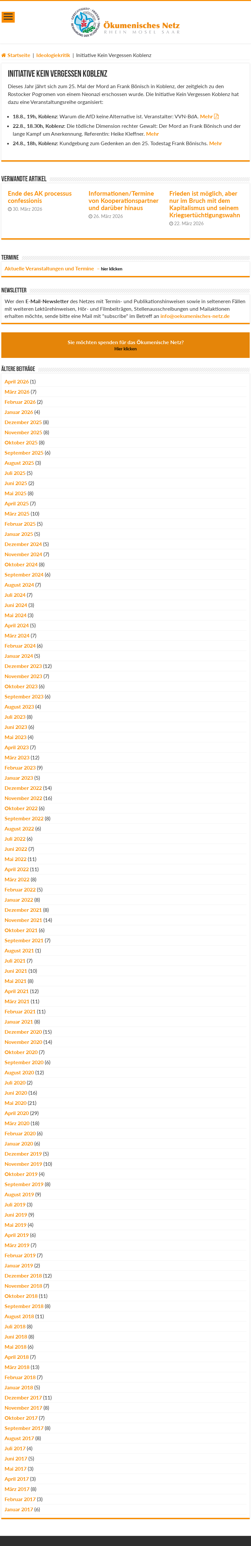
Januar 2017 (19, 1509)
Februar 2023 (20, 767)
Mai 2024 (15, 615)
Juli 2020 (15, 1082)
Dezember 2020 (23, 1031)
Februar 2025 (20, 523)
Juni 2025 (16, 483)
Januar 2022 (19, 899)
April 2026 (17, 381)
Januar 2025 (19, 534)
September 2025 (24, 452)
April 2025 (17, 503)
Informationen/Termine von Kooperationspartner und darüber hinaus (124, 200)
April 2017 (17, 1479)
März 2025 (17, 513)
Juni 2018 (16, 1336)
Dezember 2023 (23, 666)
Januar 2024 (19, 656)
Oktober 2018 (21, 1296)
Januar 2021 (19, 1021)
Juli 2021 (15, 960)
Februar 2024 (20, 645)
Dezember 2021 (23, 910)
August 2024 (19, 584)
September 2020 (24, 1062)
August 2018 (19, 1316)
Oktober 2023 (21, 686)
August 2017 (19, 1438)
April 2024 (17, 625)
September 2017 (24, 1428)
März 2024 (17, 635)
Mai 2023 (15, 737)
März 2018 (17, 1367)
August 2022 (19, 828)
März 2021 (17, 1001)
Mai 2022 (15, 859)
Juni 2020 (16, 1092)
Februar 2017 (20, 1499)
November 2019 (23, 1164)
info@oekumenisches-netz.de (195, 316)
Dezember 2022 (23, 788)
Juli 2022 (15, 838)
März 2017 (17, 1489)
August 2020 (19, 1072)
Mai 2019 (15, 1225)
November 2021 (23, 920)
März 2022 (17, 879)
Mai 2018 (15, 1346)
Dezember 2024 (23, 544)
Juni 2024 (16, 605)
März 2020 (17, 1123)
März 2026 (17, 391)
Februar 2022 (20, 889)
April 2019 (17, 1235)
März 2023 (17, 757)
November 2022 (23, 798)
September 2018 (24, 1306)
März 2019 (17, 1245)
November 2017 (23, 1407)
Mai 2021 (15, 981)
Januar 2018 (19, 1387)
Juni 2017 (16, 1458)
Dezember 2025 (23, 422)
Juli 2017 (15, 1448)
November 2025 (23, 432)
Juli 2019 (15, 1204)
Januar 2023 (19, 777)
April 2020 (17, 1113)
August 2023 (19, 706)
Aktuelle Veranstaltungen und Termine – (63, 268)
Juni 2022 (16, 849)
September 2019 (24, 1184)
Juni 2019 (16, 1214)
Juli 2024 (15, 595)
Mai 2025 (15, 493)
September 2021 (24, 940)
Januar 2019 (19, 1265)
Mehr (206, 116)
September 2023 (24, 696)
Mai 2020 (15, 1103)
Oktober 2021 (21, 930)
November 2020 (23, 1042)
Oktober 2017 (21, 1418)
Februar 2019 (20, 1255)
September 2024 (24, 574)
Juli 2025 (15, 473)
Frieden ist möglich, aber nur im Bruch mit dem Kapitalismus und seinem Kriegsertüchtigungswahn (204, 204)
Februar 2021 (20, 1011)
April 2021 (17, 991)
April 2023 (17, 747)
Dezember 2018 (23, 1275)
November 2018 (23, 1285)
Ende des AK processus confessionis (40, 197)
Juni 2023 (16, 727)
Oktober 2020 (21, 1052)
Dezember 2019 (23, 1153)
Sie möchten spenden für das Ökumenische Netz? (126, 345)
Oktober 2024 (21, 564)
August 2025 (19, 463)
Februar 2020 (20, 1133)
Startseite (15, 55)
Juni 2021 (16, 971)
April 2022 (17, 869)
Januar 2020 (19, 1143)
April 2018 (17, 1357)
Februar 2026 (20, 402)
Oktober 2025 (21, 442)
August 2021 (19, 950)
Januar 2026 (19, 412)
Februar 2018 (20, 1377)
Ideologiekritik (53, 55)
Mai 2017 (15, 1468)
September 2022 (24, 818)
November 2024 (23, 554)
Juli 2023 (15, 717)
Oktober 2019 (21, 1174)
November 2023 (23, 676)
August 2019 (19, 1194)
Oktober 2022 (21, 808)
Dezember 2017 (23, 1397)
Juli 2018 (15, 1326)
